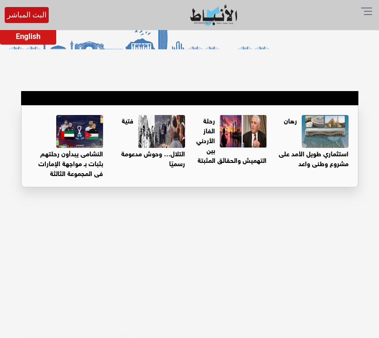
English (28, 36)
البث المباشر (26, 14)
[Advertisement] (189, 268)
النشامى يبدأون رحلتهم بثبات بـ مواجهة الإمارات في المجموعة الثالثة (70, 162)
